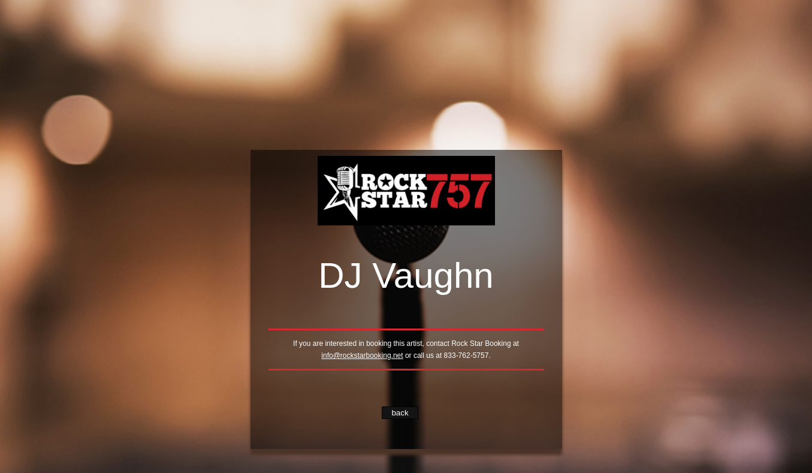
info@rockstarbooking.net (362, 355)
